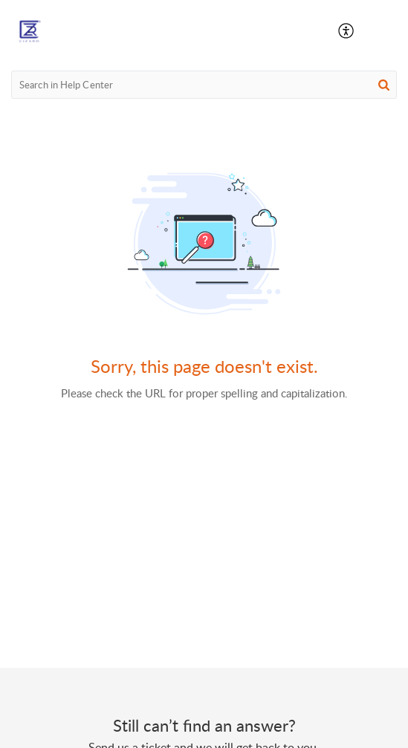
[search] (204, 85)
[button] (346, 31)
